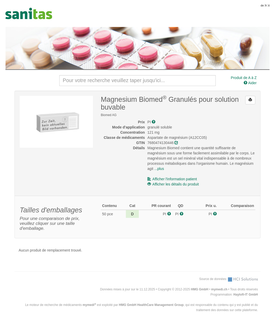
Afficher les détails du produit (173, 184)
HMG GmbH (199, 289)
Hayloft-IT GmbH (245, 294)
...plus (159, 169)
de (262, 5)
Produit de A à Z (244, 78)
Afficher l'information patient (172, 179)
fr (266, 5)
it (269, 5)
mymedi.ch (219, 289)
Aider (250, 83)
